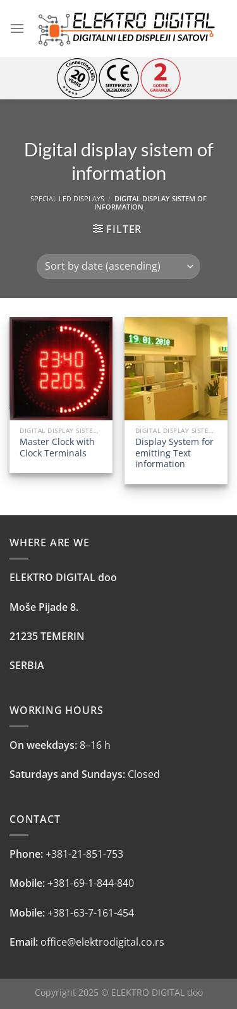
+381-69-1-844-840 (90, 883)
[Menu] (17, 28)
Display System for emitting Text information (174, 453)
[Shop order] (118, 266)
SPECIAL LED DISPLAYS (67, 198)
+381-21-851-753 (84, 854)
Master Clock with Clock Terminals (57, 447)
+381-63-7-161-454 (90, 913)
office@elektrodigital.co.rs (102, 942)
